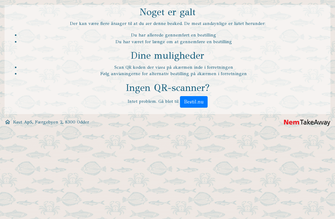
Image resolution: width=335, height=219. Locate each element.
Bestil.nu (194, 102)
